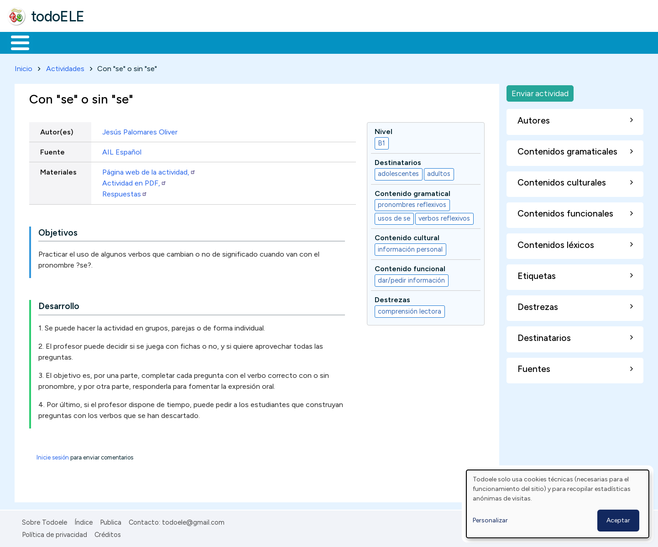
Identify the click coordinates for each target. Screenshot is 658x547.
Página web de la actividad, (149, 170)
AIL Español (121, 150)
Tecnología (273, 42)
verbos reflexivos (444, 217)
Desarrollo (58, 304)
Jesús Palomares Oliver (140, 130)
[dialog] (557, 504)
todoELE (57, 16)
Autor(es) (56, 130)
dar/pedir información (411, 278)
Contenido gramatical (412, 191)
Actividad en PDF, (134, 181)
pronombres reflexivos (412, 203)
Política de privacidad (54, 533)
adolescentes (398, 172)
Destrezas (392, 298)
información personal (410, 247)
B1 (381, 141)
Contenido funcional (410, 267)
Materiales (51, 42)
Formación (110, 42)
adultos (438, 172)
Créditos (107, 533)
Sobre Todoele (44, 521)
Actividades (65, 66)
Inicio (15, 41)
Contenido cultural (407, 236)
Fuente (52, 150)
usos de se (394, 217)
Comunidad (333, 42)
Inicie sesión (53, 456)
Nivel (383, 129)
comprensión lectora (409, 309)
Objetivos (58, 231)
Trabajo (164, 42)
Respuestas (124, 192)
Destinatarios (398, 160)
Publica (110, 521)
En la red (215, 42)
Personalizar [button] (490, 520)
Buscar (375, 41)
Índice (83, 521)
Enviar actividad (540, 91)
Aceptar (618, 520)
